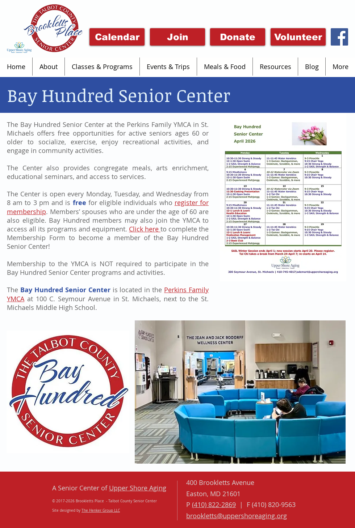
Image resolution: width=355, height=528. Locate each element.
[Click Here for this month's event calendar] (117, 37)
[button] (48, 67)
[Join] (177, 37)
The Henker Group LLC (101, 510)
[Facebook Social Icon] (339, 37)
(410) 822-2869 (214, 504)
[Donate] (237, 37)
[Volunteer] (298, 37)
